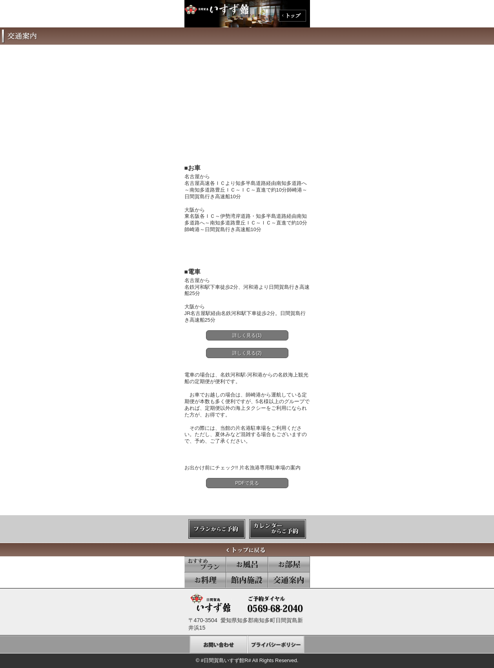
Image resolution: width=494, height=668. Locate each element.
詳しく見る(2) (247, 353)
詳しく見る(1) (247, 335)
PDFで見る (247, 483)
